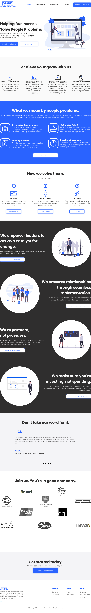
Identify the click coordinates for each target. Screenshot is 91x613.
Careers (82, 597)
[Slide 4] (50, 463)
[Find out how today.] (12, 259)
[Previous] (3, 445)
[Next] (88, 445)
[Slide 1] (40, 463)
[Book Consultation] (82, 5)
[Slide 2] (43, 463)
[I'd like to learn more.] (45, 155)
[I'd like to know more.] (78, 306)
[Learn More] (29, 44)
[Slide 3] (45, 463)
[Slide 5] (48, 463)
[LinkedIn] (1, 601)
